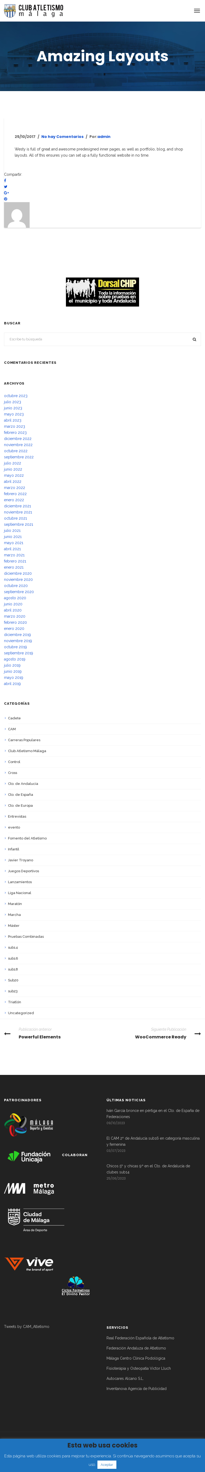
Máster (13, 926)
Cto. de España (20, 795)
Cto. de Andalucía (23, 784)
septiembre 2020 (19, 592)
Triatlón (14, 1002)
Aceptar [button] (107, 1465)
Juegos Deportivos (23, 871)
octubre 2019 (15, 647)
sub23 (13, 991)
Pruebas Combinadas (26, 937)
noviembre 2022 (18, 445)
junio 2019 (13, 671)
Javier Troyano (20, 860)
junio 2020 (13, 604)
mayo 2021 (13, 543)
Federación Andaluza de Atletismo (136, 1348)
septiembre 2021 (18, 524)
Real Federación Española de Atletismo (140, 1338)
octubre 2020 (16, 586)
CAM (12, 729)
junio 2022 (13, 469)
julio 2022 (12, 463)
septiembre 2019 (18, 653)
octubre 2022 (15, 451)
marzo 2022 (14, 488)
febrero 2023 (15, 432)
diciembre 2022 (17, 439)
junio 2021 (13, 537)
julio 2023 (12, 402)
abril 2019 (12, 684)
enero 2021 (13, 567)
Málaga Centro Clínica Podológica (136, 1358)
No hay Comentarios (62, 136)
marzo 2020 (14, 616)
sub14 (13, 947)
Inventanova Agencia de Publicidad (137, 1389)
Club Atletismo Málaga (27, 751)
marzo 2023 (14, 426)
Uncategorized (21, 1013)
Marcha (14, 915)
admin (104, 136)
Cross (12, 773)
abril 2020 (13, 610)
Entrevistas (17, 816)
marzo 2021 (14, 555)
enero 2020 (14, 628)
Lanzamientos (20, 882)
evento (14, 827)
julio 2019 (12, 665)
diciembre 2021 (17, 506)
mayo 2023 (14, 414)
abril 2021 (12, 549)
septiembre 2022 (19, 457)
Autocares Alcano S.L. (125, 1378)
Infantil (13, 849)
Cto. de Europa (20, 806)
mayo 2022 (14, 475)
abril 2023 (12, 420)
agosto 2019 (14, 659)
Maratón (15, 904)
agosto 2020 (15, 598)
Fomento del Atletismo (27, 838)
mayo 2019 (13, 677)
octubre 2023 (15, 396)
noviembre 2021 (18, 512)
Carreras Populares (24, 740)
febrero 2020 (15, 622)
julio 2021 (12, 530)
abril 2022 (12, 481)
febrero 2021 (15, 561)
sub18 (13, 969)
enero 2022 (14, 500)
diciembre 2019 (17, 635)
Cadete (14, 718)
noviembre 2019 (18, 641)
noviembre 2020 (18, 579)
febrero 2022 (15, 494)
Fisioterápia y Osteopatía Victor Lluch (139, 1368)
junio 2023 (13, 408)
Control (14, 762)
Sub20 (13, 980)
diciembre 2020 (18, 573)
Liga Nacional (19, 893)
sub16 (13, 958)
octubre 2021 (15, 518)
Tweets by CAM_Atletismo (26, 1326)
